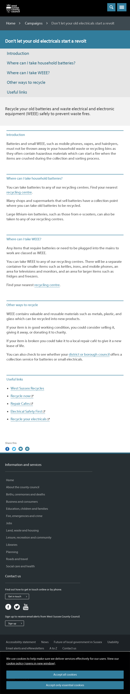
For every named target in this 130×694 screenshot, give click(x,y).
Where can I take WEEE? (28, 72)
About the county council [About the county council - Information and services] (22, 487)
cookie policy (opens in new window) (30, 663)
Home (11, 23)
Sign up (16, 623)
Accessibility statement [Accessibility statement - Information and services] (21, 642)
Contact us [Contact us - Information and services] (69, 648)
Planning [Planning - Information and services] (12, 552)
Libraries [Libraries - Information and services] (11, 545)
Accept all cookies (65, 674)
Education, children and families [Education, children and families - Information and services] (27, 509)
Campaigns (34, 23)
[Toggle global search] (111, 7)
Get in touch (18, 596)
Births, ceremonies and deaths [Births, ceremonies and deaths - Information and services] (25, 494)
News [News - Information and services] (45, 642)
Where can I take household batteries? (41, 63)
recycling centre (19, 192)
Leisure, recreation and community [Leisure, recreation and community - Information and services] (28, 537)
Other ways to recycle (26, 82)
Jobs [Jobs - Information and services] (9, 523)
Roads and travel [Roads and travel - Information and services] (17, 559)
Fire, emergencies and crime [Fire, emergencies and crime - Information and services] (24, 516)
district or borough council (89, 354)
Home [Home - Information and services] (10, 480)
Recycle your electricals (29, 419)
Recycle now (20, 396)
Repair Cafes (20, 403)
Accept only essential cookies (65, 685)
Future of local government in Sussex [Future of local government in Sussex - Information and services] (78, 642)
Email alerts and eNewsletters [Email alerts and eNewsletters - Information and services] (25, 648)
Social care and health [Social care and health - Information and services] (20, 566)
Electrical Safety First (26, 411)
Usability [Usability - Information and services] (113, 642)
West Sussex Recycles (27, 388)
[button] (121, 7)
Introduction (18, 53)
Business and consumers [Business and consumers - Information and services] (22, 501)
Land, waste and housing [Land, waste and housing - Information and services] (22, 530)
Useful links (17, 92)
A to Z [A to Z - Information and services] (53, 648)
